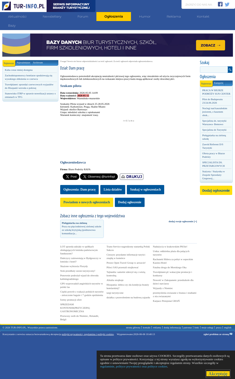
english (227, 327)
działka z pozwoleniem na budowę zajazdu (128, 297)
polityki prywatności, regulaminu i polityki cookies (88, 334)
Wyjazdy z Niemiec (163, 288)
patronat (188, 327)
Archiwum (38, 62)
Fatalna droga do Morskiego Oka (169, 267)
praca (218, 327)
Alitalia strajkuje (115, 280)
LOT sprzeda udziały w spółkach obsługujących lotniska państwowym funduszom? (79, 250)
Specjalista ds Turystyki (214, 129)
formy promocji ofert (71, 299)
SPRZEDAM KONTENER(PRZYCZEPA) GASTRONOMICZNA (75, 308)
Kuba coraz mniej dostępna (19, 69)
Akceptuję (218, 373)
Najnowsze (9, 62)
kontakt (146, 327)
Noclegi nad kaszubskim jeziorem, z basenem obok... (214, 112)
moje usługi (208, 327)
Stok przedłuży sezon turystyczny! (77, 270)
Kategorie (218, 83)
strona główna (133, 327)
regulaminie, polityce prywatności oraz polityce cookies (133, 366)
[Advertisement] (30, 136)
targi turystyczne (115, 292)
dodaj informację (172, 327)
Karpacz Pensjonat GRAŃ (166, 300)
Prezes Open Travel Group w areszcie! (126, 262)
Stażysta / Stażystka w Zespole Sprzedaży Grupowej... (213, 175)
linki (196, 327)
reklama (157, 327)
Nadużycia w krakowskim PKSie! (170, 246)
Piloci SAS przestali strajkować (123, 267)
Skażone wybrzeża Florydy (74, 266)
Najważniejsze (23, 62)
